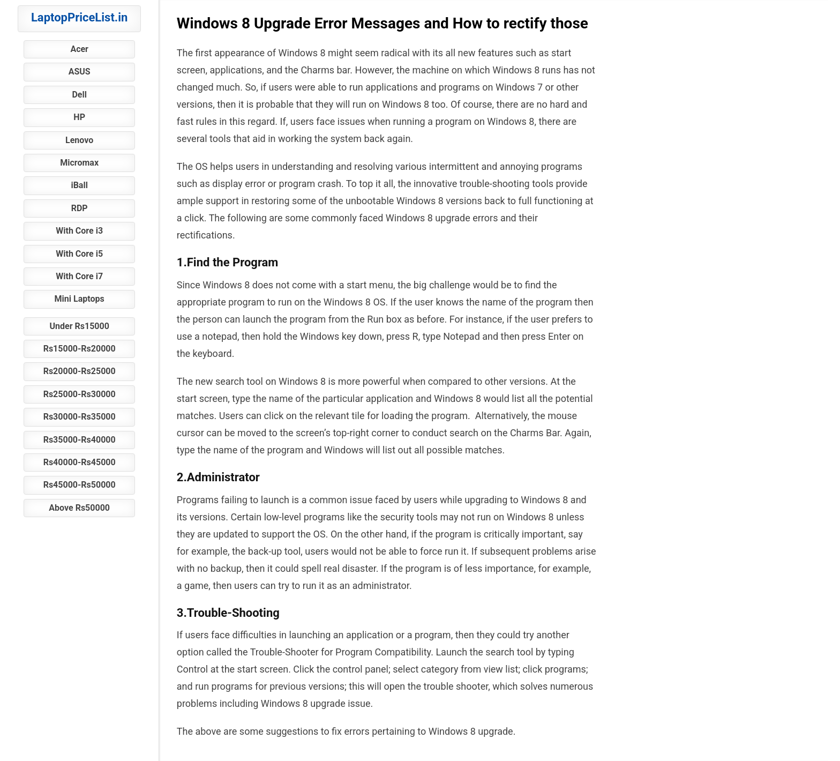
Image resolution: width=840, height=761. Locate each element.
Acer (79, 49)
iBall (79, 185)
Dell (79, 94)
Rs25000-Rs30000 (79, 394)
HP (79, 117)
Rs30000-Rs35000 (79, 417)
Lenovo (79, 140)
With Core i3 (79, 231)
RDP (79, 208)
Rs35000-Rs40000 (79, 440)
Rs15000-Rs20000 (79, 349)
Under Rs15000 (79, 326)
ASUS (80, 71)
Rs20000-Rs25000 (79, 371)
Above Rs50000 (79, 508)
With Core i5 (79, 254)
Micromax (79, 163)
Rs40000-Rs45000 (79, 462)
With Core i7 (79, 276)
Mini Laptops (79, 299)
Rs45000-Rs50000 (79, 485)
